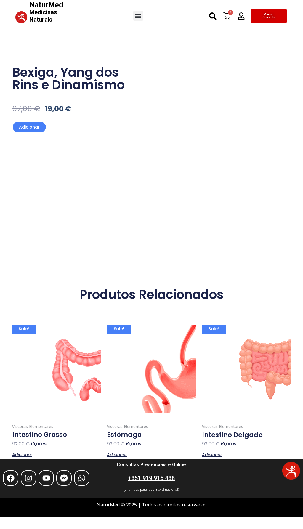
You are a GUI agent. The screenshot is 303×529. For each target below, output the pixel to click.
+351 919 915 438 (151, 478)
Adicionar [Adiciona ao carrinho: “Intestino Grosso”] (22, 454)
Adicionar (29, 127)
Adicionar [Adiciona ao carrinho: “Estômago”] (117, 454)
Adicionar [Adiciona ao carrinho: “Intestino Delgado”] (212, 454)
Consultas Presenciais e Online (151, 464)
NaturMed (46, 12)
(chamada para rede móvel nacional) (151, 490)
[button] (138, 16)
